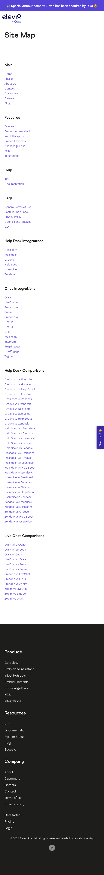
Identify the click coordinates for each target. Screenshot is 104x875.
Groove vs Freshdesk (18, 404)
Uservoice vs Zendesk (18, 497)
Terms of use (13, 797)
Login (8, 828)
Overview (10, 126)
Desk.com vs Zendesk (18, 399)
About (9, 772)
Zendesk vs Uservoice (18, 521)
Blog (7, 103)
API (7, 179)
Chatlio (9, 322)
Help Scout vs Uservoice (20, 438)
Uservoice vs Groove (17, 487)
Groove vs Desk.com (18, 409)
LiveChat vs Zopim (16, 569)
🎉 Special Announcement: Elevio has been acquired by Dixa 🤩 (52, 6)
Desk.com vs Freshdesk (19, 379)
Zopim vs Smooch (16, 593)
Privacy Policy (13, 217)
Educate (10, 749)
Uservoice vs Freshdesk (19, 477)
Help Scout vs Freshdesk (20, 428)
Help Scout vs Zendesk (19, 448)
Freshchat (11, 336)
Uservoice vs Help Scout (20, 492)
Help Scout (11, 264)
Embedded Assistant (17, 131)
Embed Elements (15, 141)
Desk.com (11, 250)
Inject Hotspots (14, 136)
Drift (7, 331)
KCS (7, 151)
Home (8, 74)
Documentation (14, 184)
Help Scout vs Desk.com (20, 433)
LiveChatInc (12, 302)
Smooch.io (11, 307)
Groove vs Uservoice (17, 413)
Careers (9, 98)
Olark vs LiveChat (15, 544)
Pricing (9, 78)
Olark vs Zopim (14, 554)
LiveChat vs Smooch (17, 564)
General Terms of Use (18, 207)
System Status (14, 736)
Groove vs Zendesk (17, 423)
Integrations (12, 156)
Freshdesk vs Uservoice (19, 462)
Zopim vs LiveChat (16, 588)
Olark (8, 297)
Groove (9, 259)
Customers (11, 93)
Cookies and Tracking (18, 221)
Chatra (9, 327)
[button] (96, 18)
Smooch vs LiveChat (17, 574)
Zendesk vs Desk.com (18, 507)
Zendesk (10, 274)
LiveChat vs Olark (15, 559)
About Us (10, 83)
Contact (10, 88)
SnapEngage (12, 346)
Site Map (88, 838)
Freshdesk (11, 254)
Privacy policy (14, 804)
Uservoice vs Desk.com (19, 482)
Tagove (9, 356)
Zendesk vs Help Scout (19, 516)
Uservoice (11, 269)
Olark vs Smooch (15, 549)
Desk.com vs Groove (18, 384)
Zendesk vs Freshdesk (18, 502)
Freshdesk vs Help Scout (20, 467)
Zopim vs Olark (14, 598)
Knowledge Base (15, 146)
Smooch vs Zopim (16, 584)
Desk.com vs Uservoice (19, 394)
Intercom (10, 341)
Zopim (9, 312)
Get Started (12, 815)
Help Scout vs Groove (18, 443)
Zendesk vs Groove (17, 511)
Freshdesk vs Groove (18, 458)
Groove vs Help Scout (18, 418)
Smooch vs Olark (15, 579)
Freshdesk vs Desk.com (19, 453)
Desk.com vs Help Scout (20, 389)
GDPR (8, 226)
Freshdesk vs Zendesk (18, 472)
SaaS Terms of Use (16, 212)
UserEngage (12, 351)
